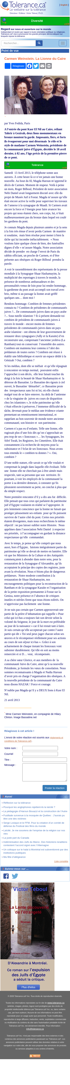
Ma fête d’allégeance (14, 857)
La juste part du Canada (16, 837)
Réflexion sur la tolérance (16, 802)
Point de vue (10, 50)
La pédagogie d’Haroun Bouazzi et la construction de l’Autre (35, 811)
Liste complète (61, 861)
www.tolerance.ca (55, 1003)
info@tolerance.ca (35, 1029)
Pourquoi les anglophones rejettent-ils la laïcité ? (29, 807)
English (64, 5)
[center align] (39, 43)
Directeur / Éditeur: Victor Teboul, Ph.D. (26, 13)
